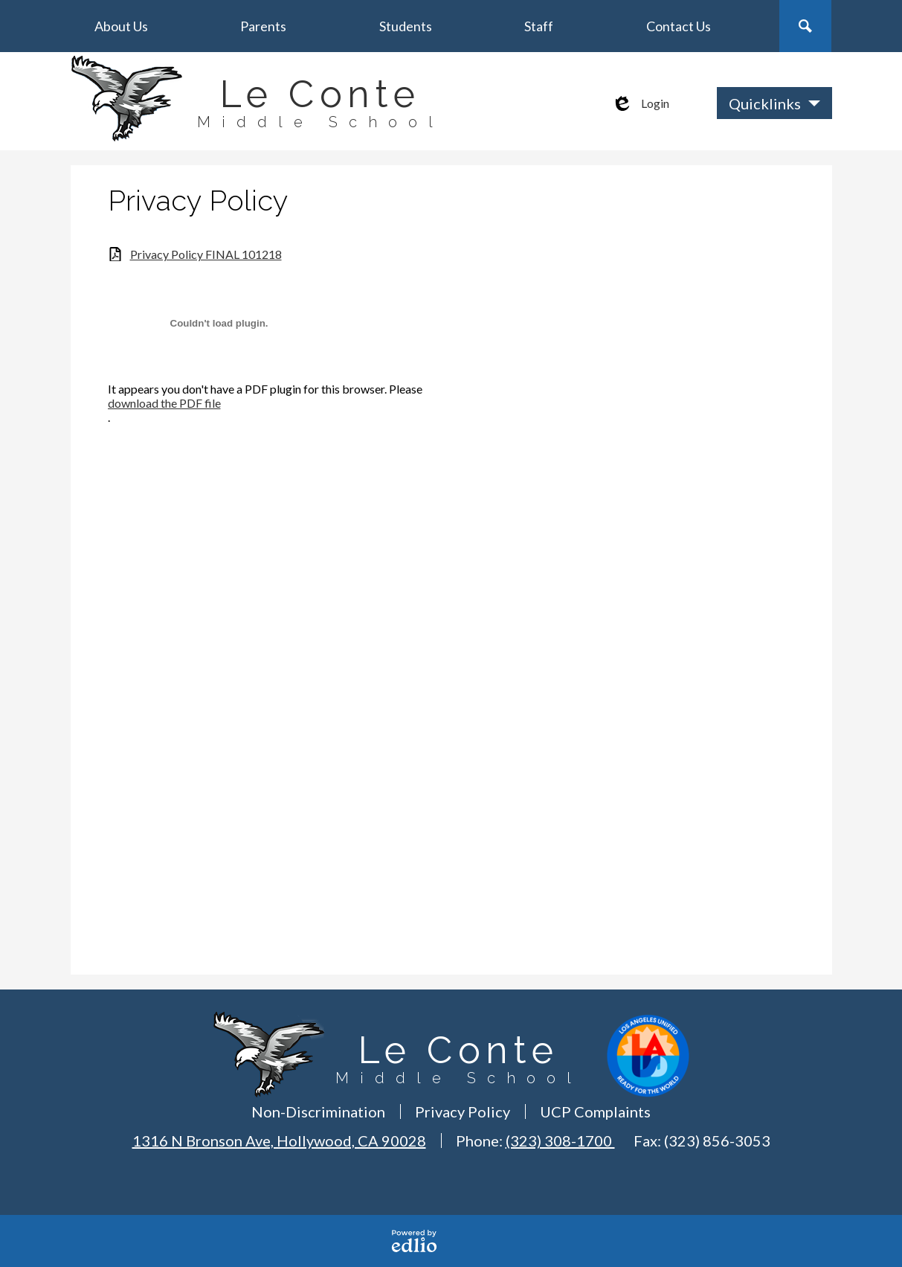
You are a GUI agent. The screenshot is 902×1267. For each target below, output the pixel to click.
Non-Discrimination (318, 1111)
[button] (121, 26)
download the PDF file (164, 403)
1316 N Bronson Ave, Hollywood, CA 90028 (279, 1140)
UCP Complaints (595, 1111)
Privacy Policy (462, 1111)
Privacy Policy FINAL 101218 (206, 254)
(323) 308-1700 (560, 1140)
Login (640, 103)
